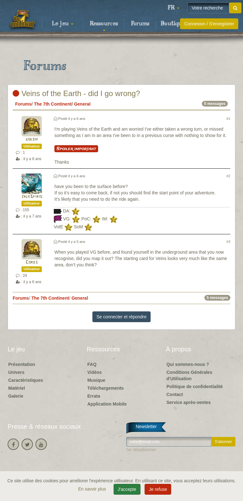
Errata (93, 396)
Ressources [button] (104, 25)
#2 (228, 176)
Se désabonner (141, 449)
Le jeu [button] (62, 23)
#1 (228, 118)
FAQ (92, 364)
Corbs (32, 262)
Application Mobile (107, 404)
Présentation (21, 364)
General (82, 104)
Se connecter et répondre (121, 316)
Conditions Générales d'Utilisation (189, 375)
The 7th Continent (53, 104)
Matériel (16, 388)
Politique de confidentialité (194, 386)
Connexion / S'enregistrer (209, 23)
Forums (140, 23)
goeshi (32, 139)
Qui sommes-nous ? (187, 364)
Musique (96, 380)
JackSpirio (31, 196)
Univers (16, 372)
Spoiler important (76, 149)
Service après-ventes (188, 402)
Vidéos (94, 372)
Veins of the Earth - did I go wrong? (76, 93)
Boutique (173, 23)
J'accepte (127, 489)
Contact (174, 394)
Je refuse (158, 489)
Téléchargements (105, 388)
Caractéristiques (25, 380)
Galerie (15, 396)
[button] (173, 8)
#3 (228, 242)
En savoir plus (92, 488)
